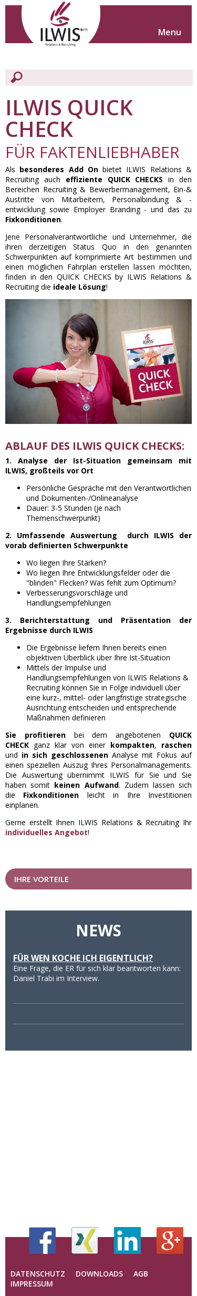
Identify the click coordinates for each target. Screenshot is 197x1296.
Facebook (42, 1240)
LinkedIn (127, 1240)
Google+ (170, 1240)
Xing (84, 1240)
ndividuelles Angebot (47, 832)
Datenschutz (38, 1274)
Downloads (99, 1274)
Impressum (32, 1284)
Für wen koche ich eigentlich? (83, 958)
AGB (140, 1274)
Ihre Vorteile (41, 879)
